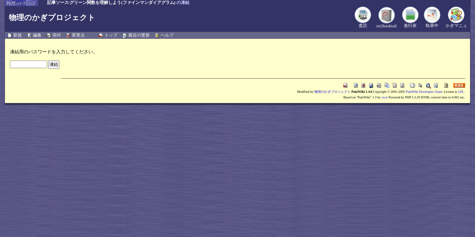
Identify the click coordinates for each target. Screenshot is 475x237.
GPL (461, 91)
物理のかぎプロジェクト (52, 17)
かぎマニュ (456, 25)
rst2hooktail (386, 25)
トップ (111, 35)
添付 (56, 35)
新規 (17, 35)
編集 (37, 35)
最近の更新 (139, 35)
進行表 (410, 25)
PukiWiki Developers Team (424, 91)
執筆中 (432, 25)
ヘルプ (167, 35)
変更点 (78, 35)
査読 (363, 25)
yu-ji (384, 97)
